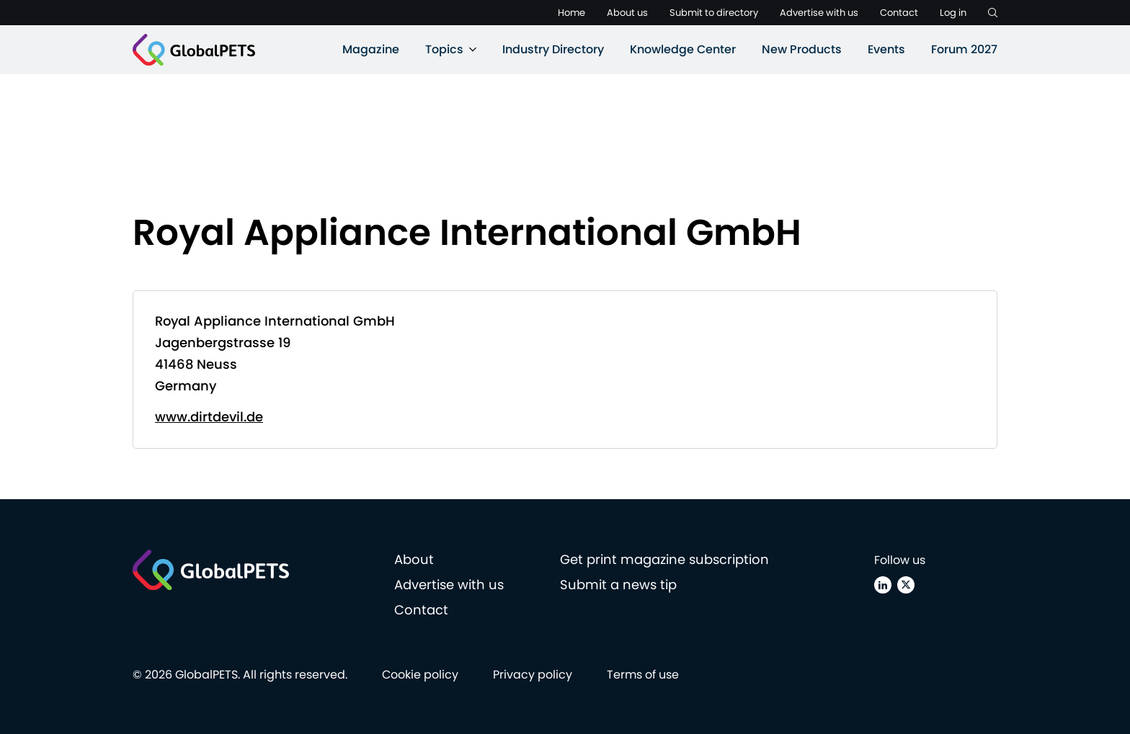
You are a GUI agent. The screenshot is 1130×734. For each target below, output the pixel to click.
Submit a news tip (618, 585)
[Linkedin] (882, 585)
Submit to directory (713, 12)
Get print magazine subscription (664, 559)
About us (627, 12)
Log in (953, 12)
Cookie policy (420, 674)
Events (886, 49)
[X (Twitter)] (906, 585)
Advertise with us (819, 12)
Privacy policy (532, 674)
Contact (899, 12)
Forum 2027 (964, 49)
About (414, 559)
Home (571, 12)
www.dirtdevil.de (209, 417)
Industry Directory (553, 49)
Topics (444, 49)
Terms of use (643, 674)
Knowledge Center (683, 49)
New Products (802, 49)
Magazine (370, 49)
